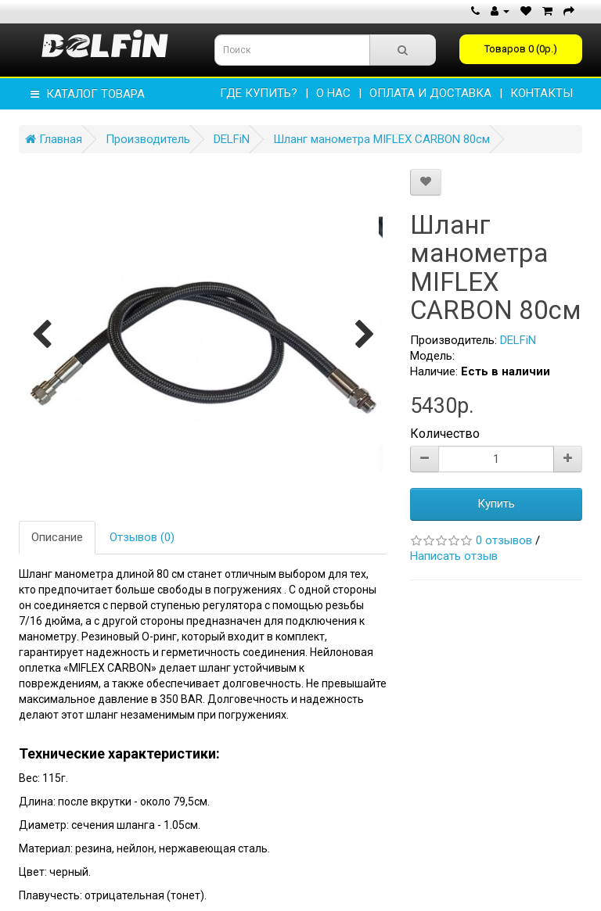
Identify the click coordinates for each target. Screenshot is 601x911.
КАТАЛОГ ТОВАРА (88, 94)
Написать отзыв (454, 556)
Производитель (148, 139)
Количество (445, 433)
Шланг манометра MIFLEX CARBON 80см (381, 139)
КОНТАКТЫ (541, 93)
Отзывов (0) (142, 537)
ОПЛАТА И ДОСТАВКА (430, 93)
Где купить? (258, 93)
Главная (53, 139)
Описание (57, 537)
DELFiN (232, 139)
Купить (496, 504)
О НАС (333, 93)
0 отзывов (504, 540)
